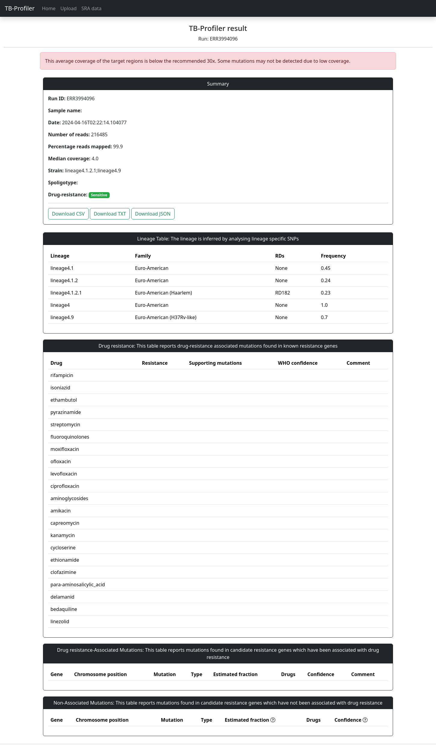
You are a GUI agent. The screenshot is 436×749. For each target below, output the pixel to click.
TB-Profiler (20, 8)
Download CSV (68, 213)
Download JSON (153, 213)
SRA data (91, 8)
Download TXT (110, 213)
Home (49, 8)
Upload (68, 8)
